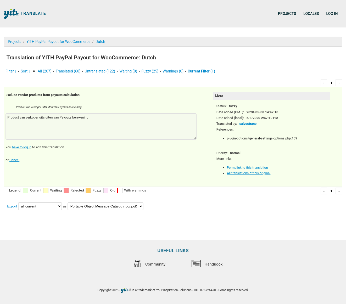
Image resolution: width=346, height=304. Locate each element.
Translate (25, 14)
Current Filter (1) (201, 71)
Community (149, 264)
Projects (287, 14)
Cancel (14, 160)
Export (12, 206)
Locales (311, 14)
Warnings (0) (173, 71)
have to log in (21, 147)
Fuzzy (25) (149, 71)
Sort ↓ (25, 71)
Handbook (207, 264)
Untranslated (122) (100, 71)
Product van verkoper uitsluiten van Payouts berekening (100, 126)
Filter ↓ (10, 71)
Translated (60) (68, 71)
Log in (332, 14)
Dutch (100, 42)
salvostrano (247, 124)
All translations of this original (249, 173)
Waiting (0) (128, 71)
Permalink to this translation (247, 168)
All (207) (45, 71)
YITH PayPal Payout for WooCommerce (58, 42)
